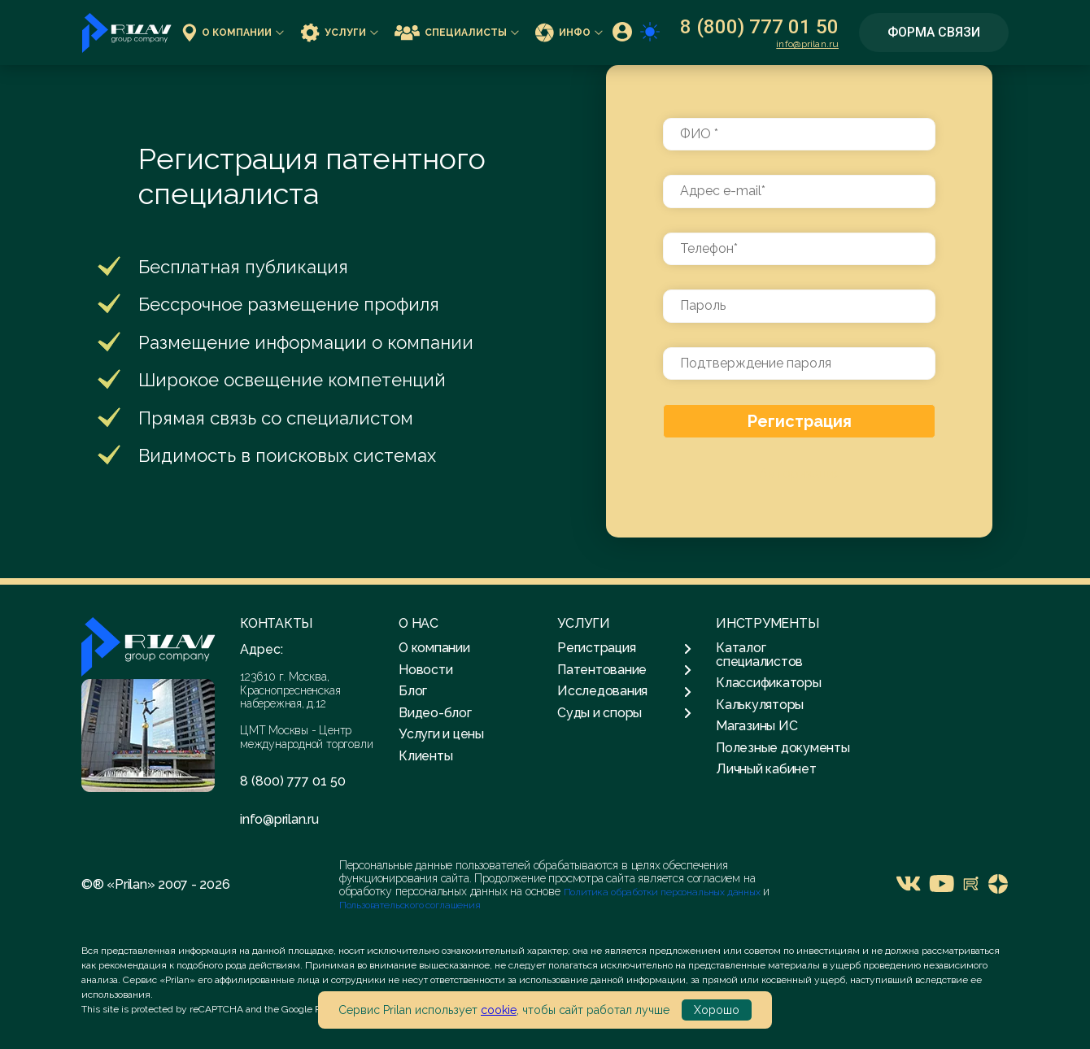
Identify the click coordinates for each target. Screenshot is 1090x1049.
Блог (413, 691)
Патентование (624, 670)
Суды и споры (624, 713)
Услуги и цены (441, 734)
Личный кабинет (766, 769)
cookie (499, 1009)
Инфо (569, 32)
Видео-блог (435, 712)
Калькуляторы (760, 704)
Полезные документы (783, 747)
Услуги (339, 32)
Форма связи (933, 32)
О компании (233, 32)
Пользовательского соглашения (410, 905)
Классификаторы (769, 682)
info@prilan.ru (807, 44)
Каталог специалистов (759, 654)
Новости (425, 669)
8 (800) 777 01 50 (759, 26)
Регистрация (800, 421)
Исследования (624, 691)
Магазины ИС (756, 725)
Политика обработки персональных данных (663, 892)
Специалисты (457, 32)
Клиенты (425, 756)
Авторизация (799, 473)
